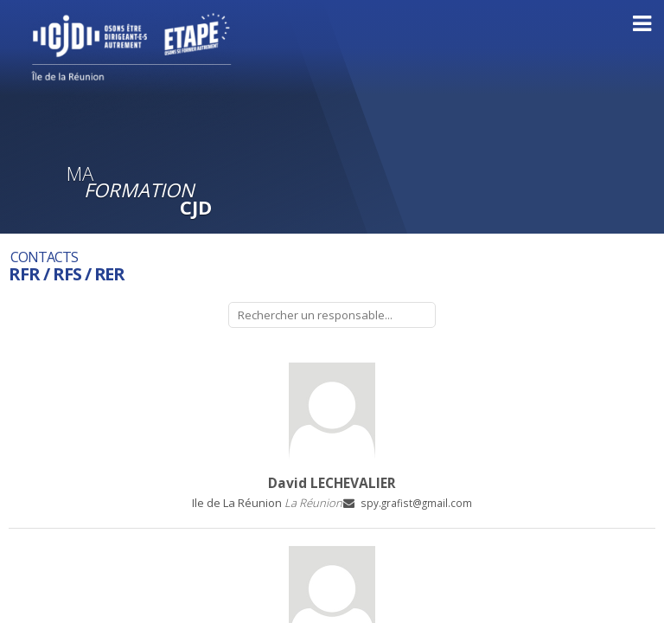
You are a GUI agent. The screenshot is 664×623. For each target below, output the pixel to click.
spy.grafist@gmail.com (416, 503)
